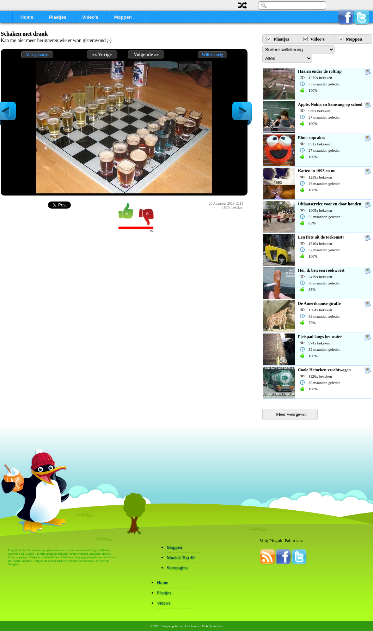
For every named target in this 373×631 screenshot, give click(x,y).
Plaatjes (57, 17)
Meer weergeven (291, 414)
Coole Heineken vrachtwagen (324, 369)
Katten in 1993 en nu (317, 170)
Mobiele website (212, 626)
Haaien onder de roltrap (320, 71)
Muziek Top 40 (181, 557)
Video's (90, 17)
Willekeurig (212, 54)
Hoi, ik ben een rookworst (321, 270)
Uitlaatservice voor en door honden (329, 204)
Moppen (123, 17)
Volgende (146, 54)
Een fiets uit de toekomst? (321, 237)
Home (26, 17)
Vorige (102, 54)
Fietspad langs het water (320, 336)
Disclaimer (192, 626)
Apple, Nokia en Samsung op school (330, 104)
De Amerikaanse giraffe (319, 303)
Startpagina (177, 567)
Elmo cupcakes (311, 137)
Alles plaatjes (37, 54)
